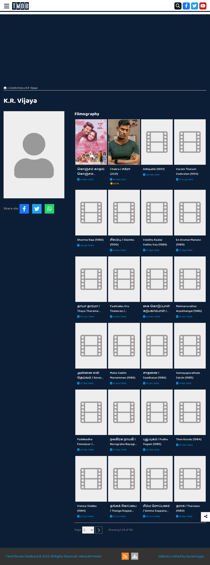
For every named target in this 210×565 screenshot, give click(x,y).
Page (78, 530)
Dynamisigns (195, 556)
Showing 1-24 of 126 (120, 530)
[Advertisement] (105, 47)
